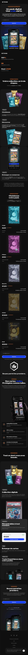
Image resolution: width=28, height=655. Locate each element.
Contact (14, 647)
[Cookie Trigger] (14, 645)
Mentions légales (14, 643)
